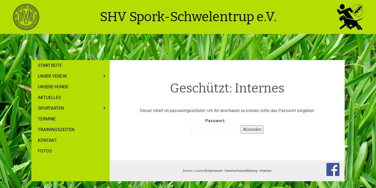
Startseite (50, 65)
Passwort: (215, 126)
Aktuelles (49, 97)
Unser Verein (52, 76)
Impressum (214, 171)
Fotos (45, 151)
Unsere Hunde (53, 86)
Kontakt (47, 140)
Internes (266, 171)
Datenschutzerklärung (241, 171)
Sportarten (51, 108)
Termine (47, 118)
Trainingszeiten (56, 129)
